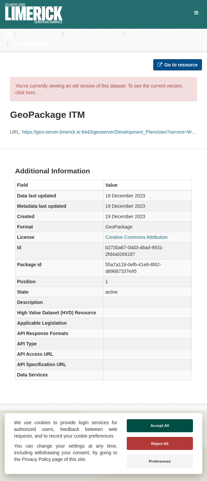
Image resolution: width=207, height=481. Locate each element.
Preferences (160, 461)
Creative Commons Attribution (136, 237)
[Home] (8, 34)
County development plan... (164, 34)
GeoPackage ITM (36, 43)
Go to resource (178, 64)
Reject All (160, 444)
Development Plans (93, 34)
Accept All (159, 426)
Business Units (39, 34)
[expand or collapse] (196, 12)
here (30, 92)
